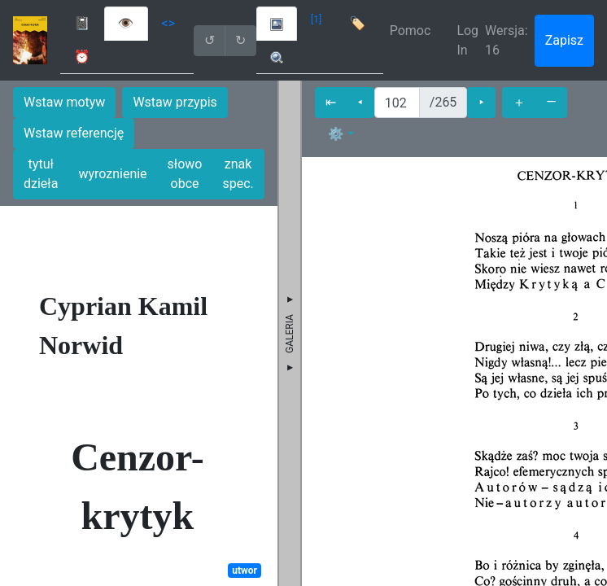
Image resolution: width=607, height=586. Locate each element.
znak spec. (237, 173)
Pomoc (410, 30)
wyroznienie (112, 173)
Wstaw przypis (174, 102)
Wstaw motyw (64, 102)
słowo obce (185, 173)
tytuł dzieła (41, 173)
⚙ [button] (336, 134)
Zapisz (564, 40)
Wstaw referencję (74, 133)
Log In (467, 40)
